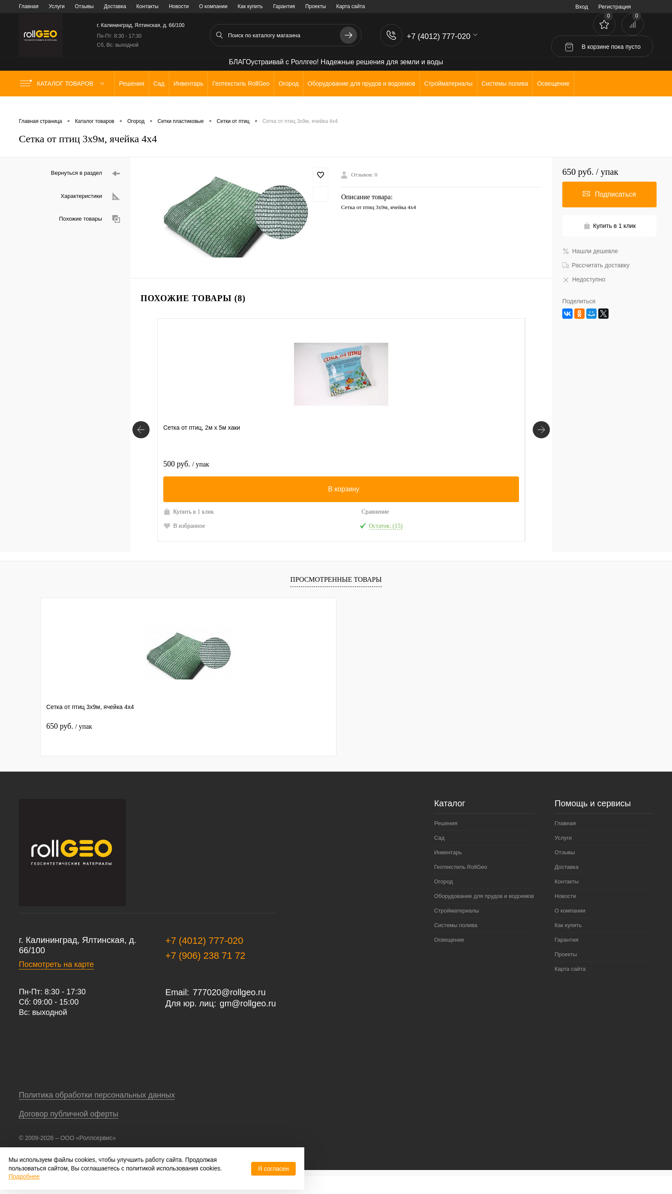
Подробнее (24, 1176)
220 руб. (459, 464)
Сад (439, 856)
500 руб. (186, 464)
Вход (582, 6)
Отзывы (84, 6)
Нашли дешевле (590, 251)
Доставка (115, 6)
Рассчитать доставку (596, 265)
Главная (29, 6)
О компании (213, 6)
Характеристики (90, 196)
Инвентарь (448, 870)
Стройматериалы (456, 928)
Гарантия (284, 6)
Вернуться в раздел (85, 174)
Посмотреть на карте (56, 982)
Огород (443, 899)
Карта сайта (350, 6)
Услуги (57, 6)
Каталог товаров (64, 83)
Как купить (250, 6)
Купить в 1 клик (181, 516)
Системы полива (455, 943)
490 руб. (278, 464)
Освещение (449, 958)
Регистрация (614, 6)
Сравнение (223, 512)
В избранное (184, 534)
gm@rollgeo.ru (248, 1021)
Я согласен (273, 1168)
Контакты (147, 6)
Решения (445, 841)
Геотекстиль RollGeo (460, 885)
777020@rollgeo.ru (228, 1010)
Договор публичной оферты (68, 1132)
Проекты (315, 6)
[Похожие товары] (141, 438)
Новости (179, 6)
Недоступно (583, 279)
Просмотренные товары (335, 597)
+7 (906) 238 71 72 (205, 973)
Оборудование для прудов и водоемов (484, 914)
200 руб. (367, 464)
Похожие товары (89, 219)
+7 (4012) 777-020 (204, 958)
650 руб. (69, 744)
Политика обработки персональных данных (97, 1113)
